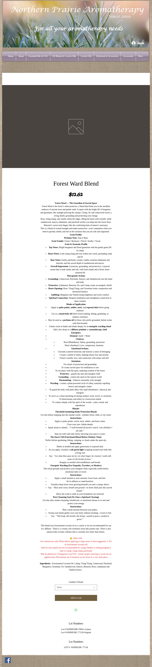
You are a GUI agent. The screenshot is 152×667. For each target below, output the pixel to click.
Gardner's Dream (76, 582)
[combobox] (76, 587)
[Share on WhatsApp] (76, 610)
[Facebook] (8, 660)
